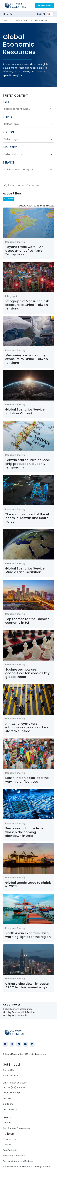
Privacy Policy (9, 1139)
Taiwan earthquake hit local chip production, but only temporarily (27, 464)
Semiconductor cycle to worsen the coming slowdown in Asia (24, 832)
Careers (7, 1122)
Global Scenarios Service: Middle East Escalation (25, 570)
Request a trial (44, 5)
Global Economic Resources (17, 1009)
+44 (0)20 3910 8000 (17, 1083)
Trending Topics (22, 20)
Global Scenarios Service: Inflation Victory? (25, 411)
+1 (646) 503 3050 (17, 1087)
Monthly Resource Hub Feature (19, 1012)
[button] (8, 199)
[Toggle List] (51, 109)
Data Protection (10, 1150)
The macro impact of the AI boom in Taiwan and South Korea (27, 518)
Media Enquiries (10, 1075)
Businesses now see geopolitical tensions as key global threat (27, 673)
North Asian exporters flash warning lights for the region (28, 935)
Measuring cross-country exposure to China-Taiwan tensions (26, 359)
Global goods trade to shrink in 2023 (28, 884)
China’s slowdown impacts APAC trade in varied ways (27, 985)
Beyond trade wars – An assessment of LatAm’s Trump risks (24, 250)
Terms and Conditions (14, 1155)
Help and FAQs (10, 1109)
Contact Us (8, 1070)
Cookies (7, 1144)
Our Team (8, 1104)
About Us (7, 1098)
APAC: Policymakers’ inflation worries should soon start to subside (28, 727)
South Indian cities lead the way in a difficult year (27, 780)
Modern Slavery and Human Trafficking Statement (27, 1166)
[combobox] (26, 109)
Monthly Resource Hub (15, 1015)
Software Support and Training (18, 1161)
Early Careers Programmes (16, 1128)
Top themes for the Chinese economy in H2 (27, 621)
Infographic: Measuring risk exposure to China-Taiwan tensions (27, 305)
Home (5, 20)
